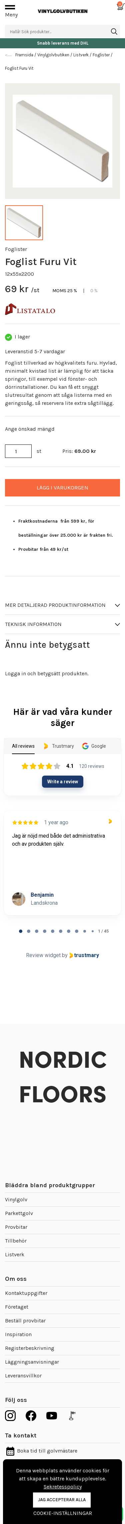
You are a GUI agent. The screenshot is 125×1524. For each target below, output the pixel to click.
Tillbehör (16, 1241)
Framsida (24, 54)
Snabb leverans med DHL (62, 43)
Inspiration (18, 1334)
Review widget (43, 955)
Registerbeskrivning (29, 1348)
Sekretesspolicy (63, 1486)
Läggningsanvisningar (32, 1362)
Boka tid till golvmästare (41, 1451)
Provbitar (16, 1227)
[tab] (21, 931)
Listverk (14, 1254)
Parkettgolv (19, 1213)
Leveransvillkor (23, 1375)
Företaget (16, 1307)
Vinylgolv (16, 1199)
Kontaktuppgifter (26, 1293)
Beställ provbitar (25, 1320)
